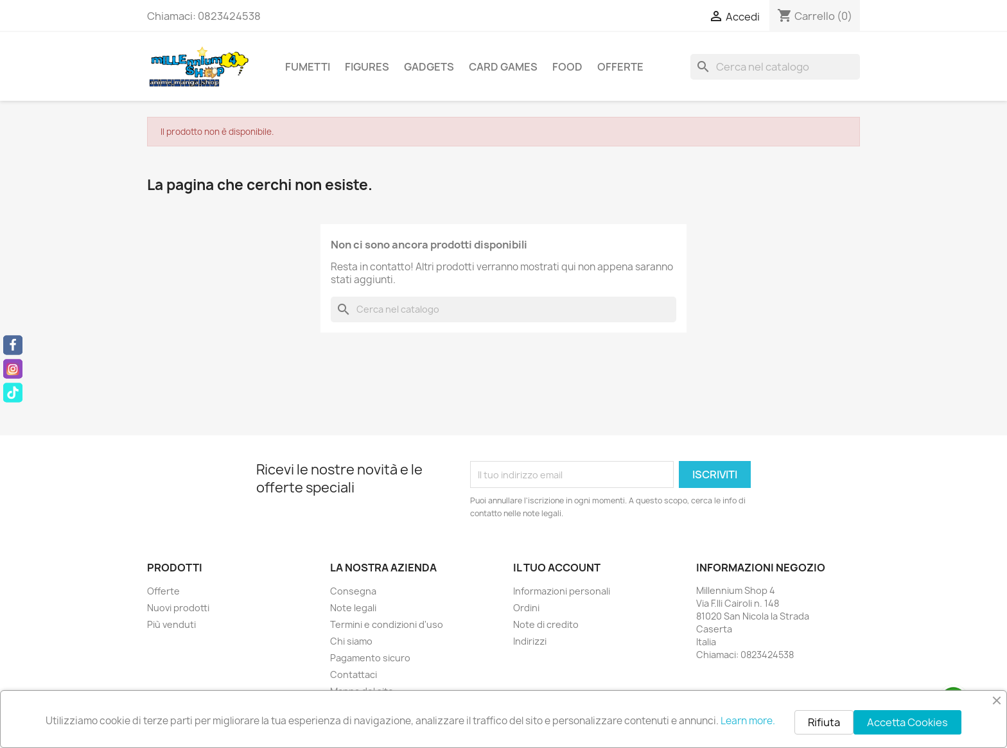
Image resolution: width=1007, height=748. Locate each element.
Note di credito (546, 624)
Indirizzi (530, 641)
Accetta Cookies (907, 722)
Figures (367, 67)
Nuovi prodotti (178, 608)
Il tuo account (556, 568)
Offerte (620, 67)
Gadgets (429, 67)
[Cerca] (775, 67)
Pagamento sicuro (370, 658)
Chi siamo (351, 641)
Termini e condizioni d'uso (386, 624)
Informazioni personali (561, 591)
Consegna (353, 591)
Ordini (526, 608)
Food (567, 67)
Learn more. (748, 720)
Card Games (503, 67)
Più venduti (171, 624)
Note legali (353, 608)
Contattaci (353, 674)
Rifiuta (824, 722)
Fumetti (307, 67)
